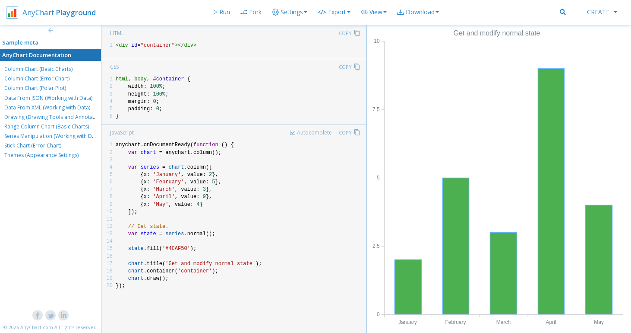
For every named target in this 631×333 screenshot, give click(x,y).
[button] (374, 12)
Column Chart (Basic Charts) (38, 69)
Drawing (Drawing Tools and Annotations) (55, 117)
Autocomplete (314, 132)
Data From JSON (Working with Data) (48, 98)
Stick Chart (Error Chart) (32, 145)
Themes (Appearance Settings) (41, 155)
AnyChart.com (36, 327)
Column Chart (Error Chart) (36, 78)
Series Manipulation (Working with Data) (52, 136)
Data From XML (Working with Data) (47, 107)
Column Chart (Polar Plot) (35, 88)
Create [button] (602, 12)
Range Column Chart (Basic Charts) (46, 126)
